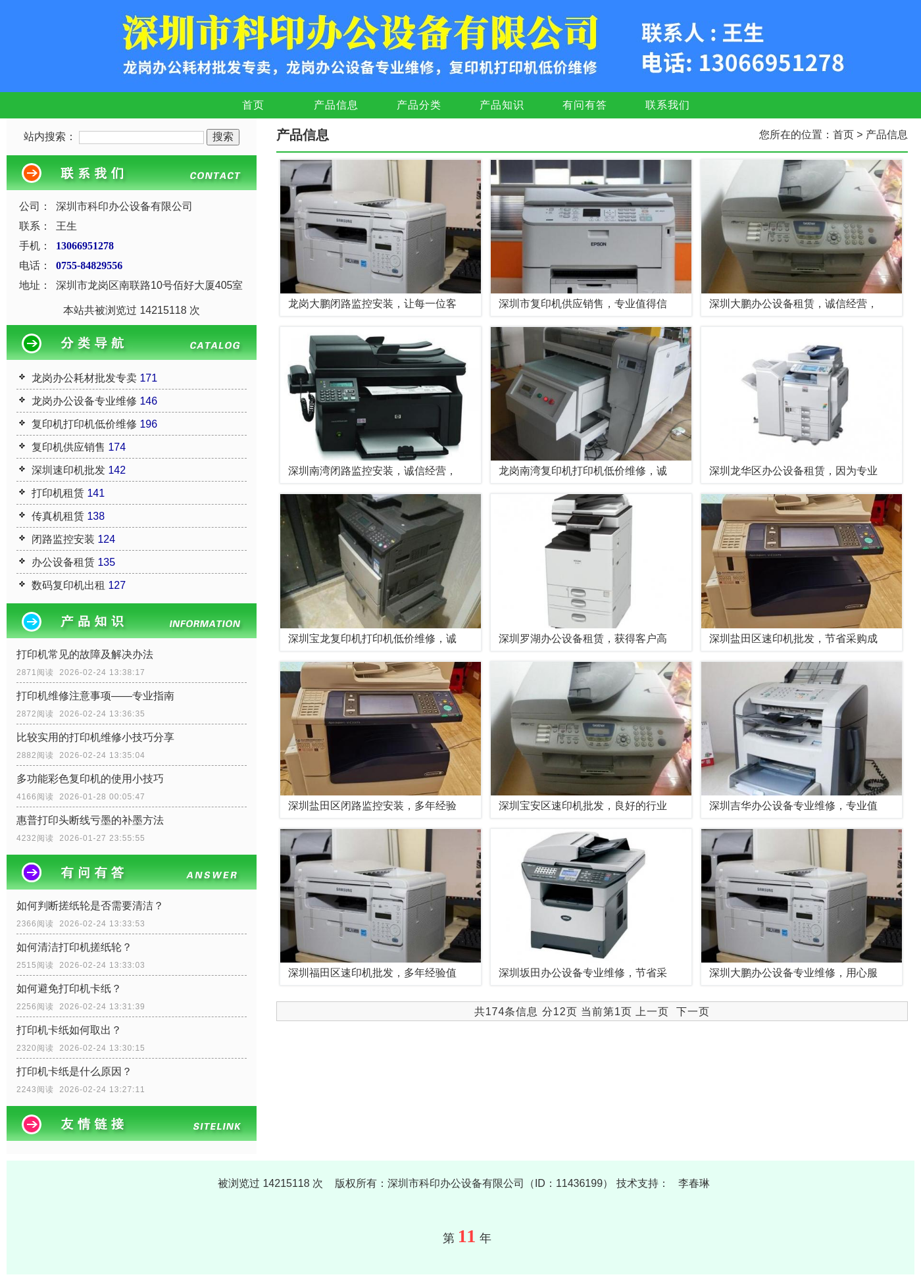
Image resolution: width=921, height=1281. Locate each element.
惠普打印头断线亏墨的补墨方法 (90, 820)
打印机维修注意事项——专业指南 (95, 695)
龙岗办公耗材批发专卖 (84, 378)
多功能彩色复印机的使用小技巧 (90, 778)
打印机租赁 (58, 493)
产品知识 (502, 105)
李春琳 (694, 1183)
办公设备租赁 (63, 562)
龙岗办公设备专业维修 (84, 401)
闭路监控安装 (63, 539)
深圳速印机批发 (68, 470)
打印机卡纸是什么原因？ (74, 1071)
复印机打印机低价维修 (84, 424)
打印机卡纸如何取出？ (69, 1030)
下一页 (693, 1011)
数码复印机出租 (68, 585)
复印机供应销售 (68, 447)
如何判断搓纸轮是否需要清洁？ (90, 905)
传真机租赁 (58, 516)
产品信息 (336, 105)
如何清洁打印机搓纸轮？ (74, 947)
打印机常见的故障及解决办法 (84, 654)
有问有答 (584, 105)
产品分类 (419, 105)
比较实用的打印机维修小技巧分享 (95, 737)
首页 (253, 105)
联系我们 (667, 105)
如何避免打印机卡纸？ (69, 988)
